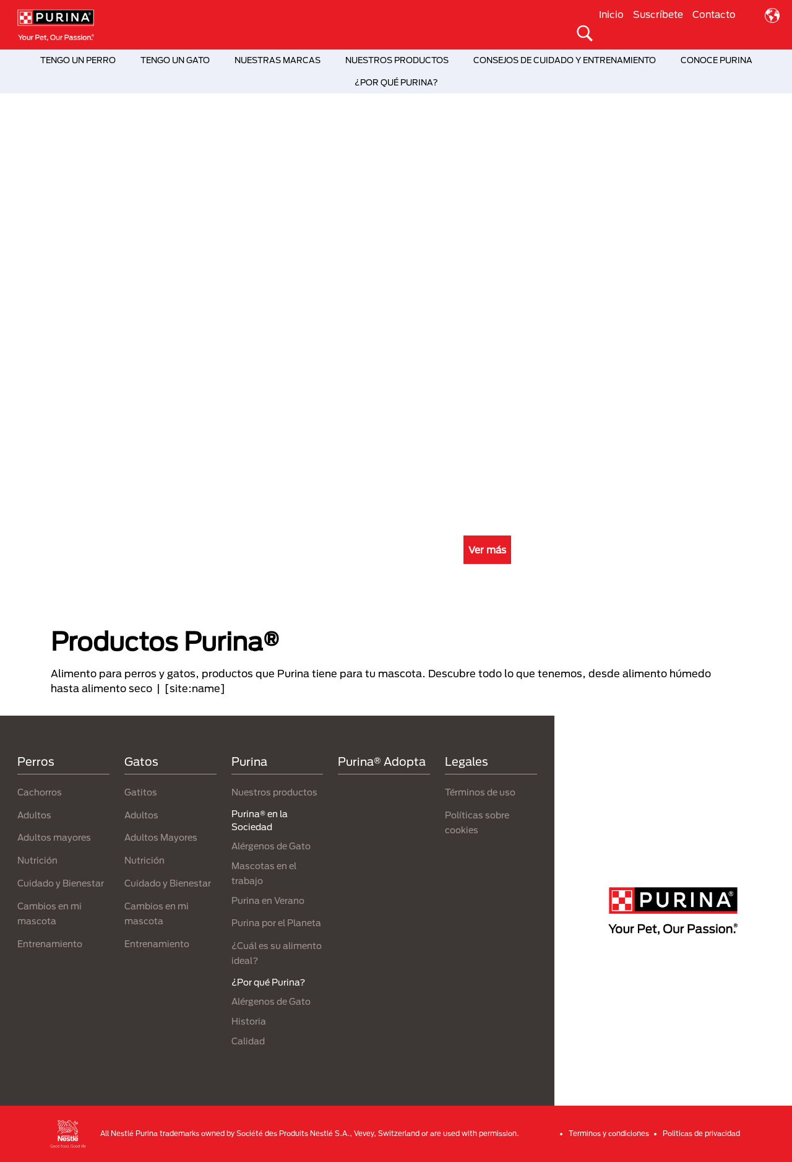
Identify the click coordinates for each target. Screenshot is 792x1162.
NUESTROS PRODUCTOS (397, 60)
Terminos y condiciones (609, 1133)
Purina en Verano (267, 900)
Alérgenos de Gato (271, 846)
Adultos (34, 815)
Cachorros (39, 792)
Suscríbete (658, 14)
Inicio (611, 14)
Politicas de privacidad (701, 1133)
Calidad (248, 1041)
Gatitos (140, 792)
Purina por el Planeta (276, 922)
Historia (248, 1021)
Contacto (714, 14)
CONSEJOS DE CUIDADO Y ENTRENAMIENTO (564, 60)
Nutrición (37, 860)
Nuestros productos (274, 792)
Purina (249, 761)
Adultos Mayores (160, 837)
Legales (466, 761)
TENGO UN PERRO (78, 60)
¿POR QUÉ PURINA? (396, 82)
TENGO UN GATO (175, 60)
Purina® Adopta (382, 761)
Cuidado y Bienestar (60, 883)
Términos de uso (480, 792)
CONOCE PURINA (716, 60)
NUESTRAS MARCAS (278, 60)
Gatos (141, 761)
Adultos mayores (54, 837)
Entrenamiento (49, 944)
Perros (35, 761)
